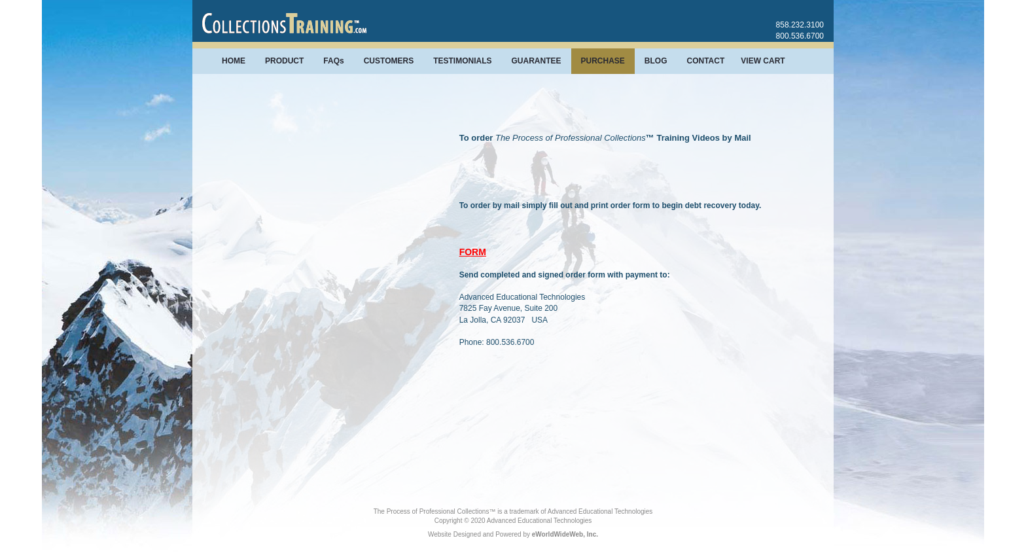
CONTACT (706, 60)
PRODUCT (284, 60)
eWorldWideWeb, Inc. (565, 534)
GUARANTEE (536, 60)
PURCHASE (603, 60)
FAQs (333, 60)
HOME (233, 60)
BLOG (656, 60)
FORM (472, 252)
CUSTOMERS (389, 60)
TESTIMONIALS (462, 60)
